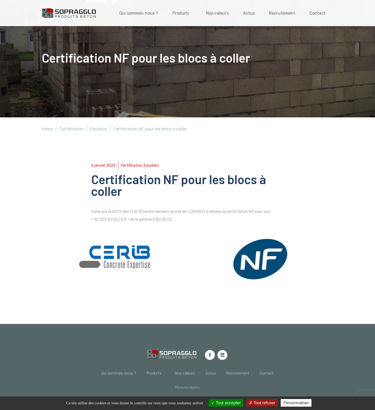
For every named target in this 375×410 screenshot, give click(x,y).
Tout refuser (262, 403)
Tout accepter (226, 403)
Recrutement (282, 13)
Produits (180, 13)
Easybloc (151, 165)
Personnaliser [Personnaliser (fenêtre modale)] (296, 403)
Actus (249, 13)
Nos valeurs (217, 13)
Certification (131, 165)
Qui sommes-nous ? (138, 13)
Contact (317, 13)
